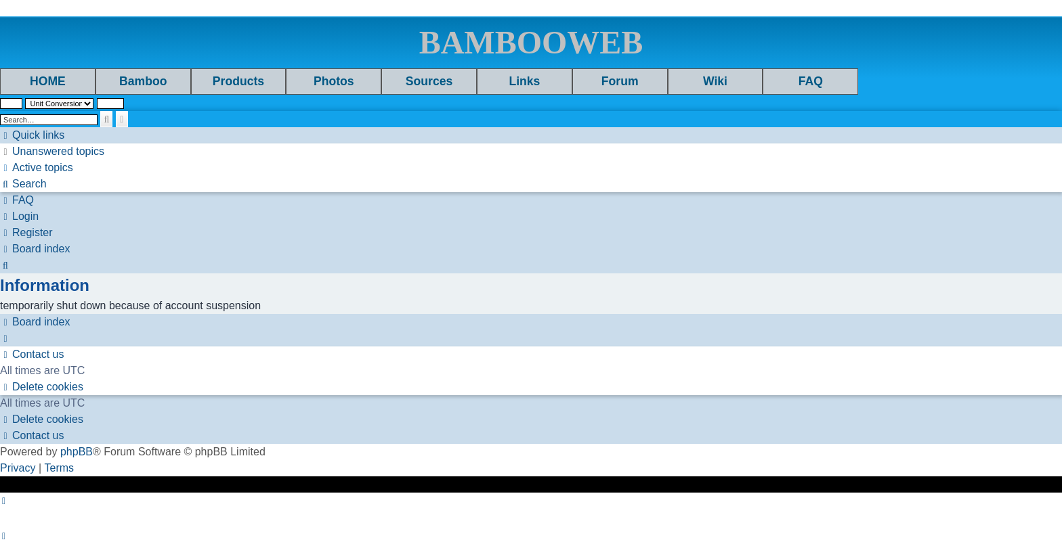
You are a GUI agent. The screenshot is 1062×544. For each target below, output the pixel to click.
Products (238, 81)
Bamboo (143, 81)
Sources (429, 81)
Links (524, 81)
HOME (48, 81)
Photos (334, 81)
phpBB (76, 451)
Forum (620, 81)
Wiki (715, 81)
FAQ (811, 81)
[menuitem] (52, 151)
